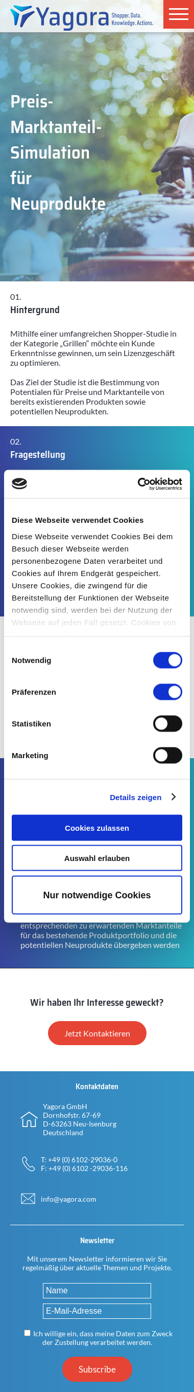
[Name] (97, 1290)
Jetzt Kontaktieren (97, 1033)
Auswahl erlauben (97, 857)
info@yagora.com (68, 1199)
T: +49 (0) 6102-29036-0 (79, 1159)
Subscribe (97, 1369)
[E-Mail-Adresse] (97, 1311)
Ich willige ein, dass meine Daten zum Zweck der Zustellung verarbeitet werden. (103, 1337)
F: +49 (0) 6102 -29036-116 (84, 1168)
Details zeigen (135, 796)
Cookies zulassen (97, 828)
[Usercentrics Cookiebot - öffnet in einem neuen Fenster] (138, 484)
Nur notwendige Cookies (97, 895)
